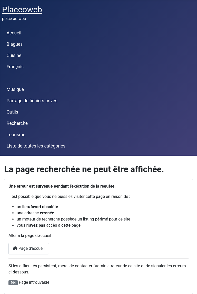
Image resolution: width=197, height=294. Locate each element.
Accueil (14, 32)
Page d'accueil (29, 248)
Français (15, 66)
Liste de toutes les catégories (36, 146)
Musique (15, 89)
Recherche (17, 123)
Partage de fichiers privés (32, 100)
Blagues (15, 44)
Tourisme (16, 134)
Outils (12, 112)
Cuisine (14, 55)
